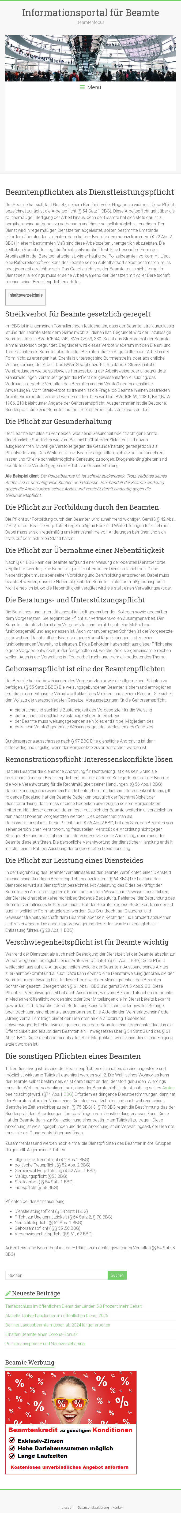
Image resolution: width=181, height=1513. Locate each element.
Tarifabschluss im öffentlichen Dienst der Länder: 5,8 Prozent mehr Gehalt (73, 1306)
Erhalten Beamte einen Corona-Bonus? (41, 1334)
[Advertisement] (91, 133)
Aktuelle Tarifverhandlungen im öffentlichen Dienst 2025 (56, 1315)
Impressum (66, 1508)
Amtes (168, 1087)
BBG (68, 1094)
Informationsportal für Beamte (90, 12)
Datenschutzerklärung (93, 1508)
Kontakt (117, 1508)
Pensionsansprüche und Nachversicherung (45, 1343)
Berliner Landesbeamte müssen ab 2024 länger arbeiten (57, 1325)
